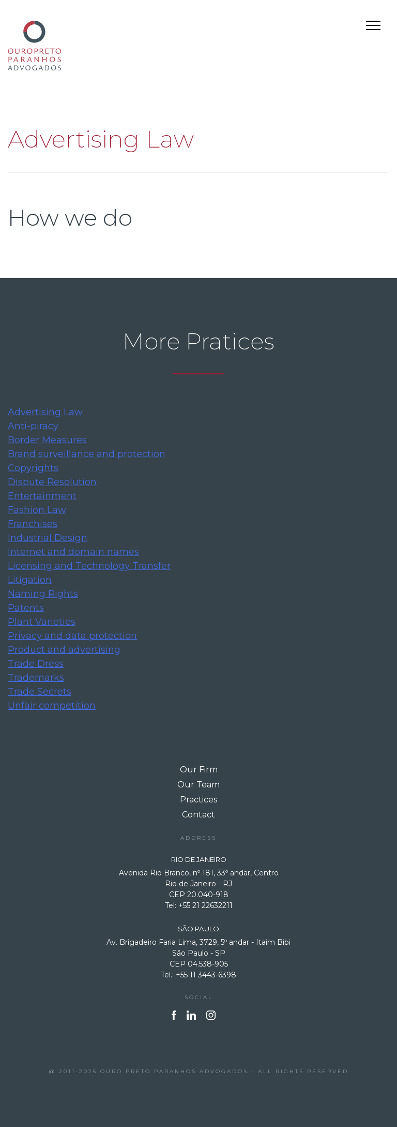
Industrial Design (47, 538)
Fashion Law (37, 510)
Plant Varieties (41, 621)
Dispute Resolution (52, 482)
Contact (198, 814)
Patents (26, 607)
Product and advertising (64, 649)
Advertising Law (45, 412)
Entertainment (42, 496)
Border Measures (47, 440)
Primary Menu (374, 27)
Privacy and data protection (72, 635)
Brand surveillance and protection (86, 454)
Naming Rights (43, 593)
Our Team (198, 784)
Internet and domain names (73, 552)
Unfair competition (52, 705)
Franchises (32, 524)
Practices (198, 799)
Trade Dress (36, 663)
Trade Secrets (39, 691)
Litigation (30, 580)
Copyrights (33, 468)
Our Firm (199, 769)
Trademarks (36, 677)
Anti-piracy (33, 426)
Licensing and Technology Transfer (89, 566)
